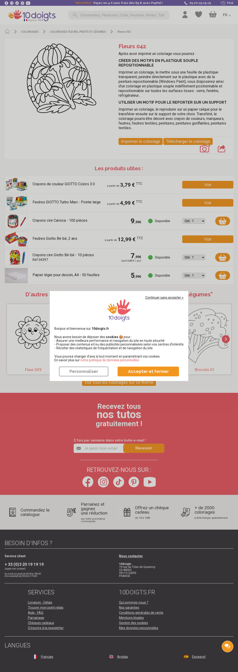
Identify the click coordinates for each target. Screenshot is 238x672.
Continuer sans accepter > (164, 297)
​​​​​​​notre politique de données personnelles (109, 360)
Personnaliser (83, 371)
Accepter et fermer (148, 371)
